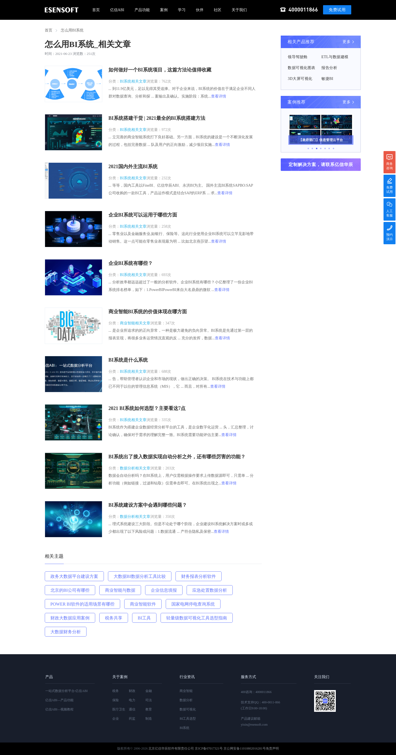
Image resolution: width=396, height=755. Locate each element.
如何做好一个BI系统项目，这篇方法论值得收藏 (159, 70)
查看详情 (218, 96)
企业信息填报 (164, 590)
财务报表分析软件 (198, 576)
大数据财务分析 (65, 631)
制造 (148, 718)
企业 (115, 718)
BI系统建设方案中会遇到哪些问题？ (147, 505)
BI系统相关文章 (133, 81)
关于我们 (239, 10)
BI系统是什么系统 (128, 360)
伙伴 (199, 10)
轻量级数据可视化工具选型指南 (196, 618)
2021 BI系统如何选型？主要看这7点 (147, 408)
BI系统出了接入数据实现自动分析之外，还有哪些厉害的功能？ (176, 456)
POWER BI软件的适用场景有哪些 (82, 604)
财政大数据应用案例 (70, 618)
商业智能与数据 (120, 590)
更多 (346, 42)
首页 (96, 10)
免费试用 (337, 10)
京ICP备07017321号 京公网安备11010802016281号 (230, 748)
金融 (148, 691)
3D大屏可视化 (300, 79)
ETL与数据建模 (335, 57)
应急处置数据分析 (209, 590)
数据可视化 (188, 709)
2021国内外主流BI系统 (133, 166)
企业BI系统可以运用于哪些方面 (142, 215)
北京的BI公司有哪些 (70, 590)
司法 (148, 700)
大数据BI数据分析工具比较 (140, 576)
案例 (164, 10)
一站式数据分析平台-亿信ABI (66, 691)
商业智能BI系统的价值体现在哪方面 (147, 311)
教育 (148, 709)
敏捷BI (327, 79)
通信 (132, 709)
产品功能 (142, 10)
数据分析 (186, 700)
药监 (132, 718)
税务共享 (113, 618)
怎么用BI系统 (72, 30)
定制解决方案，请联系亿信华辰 (321, 164)
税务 (115, 691)
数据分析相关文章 (135, 468)
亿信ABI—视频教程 (59, 709)
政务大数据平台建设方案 (74, 576)
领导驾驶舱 (298, 57)
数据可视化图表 (301, 68)
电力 (132, 700)
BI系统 (184, 728)
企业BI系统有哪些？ (130, 263)
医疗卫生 (118, 709)
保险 (115, 700)
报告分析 (329, 68)
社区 (217, 10)
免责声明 (272, 748)
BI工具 (144, 618)
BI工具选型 (188, 718)
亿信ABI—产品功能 (59, 700)
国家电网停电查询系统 (193, 604)
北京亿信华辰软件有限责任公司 (171, 748)
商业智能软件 (143, 604)
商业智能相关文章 (135, 323)
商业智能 (186, 691)
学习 (182, 10)
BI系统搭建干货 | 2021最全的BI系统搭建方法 (156, 118)
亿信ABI (117, 10)
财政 (132, 691)
